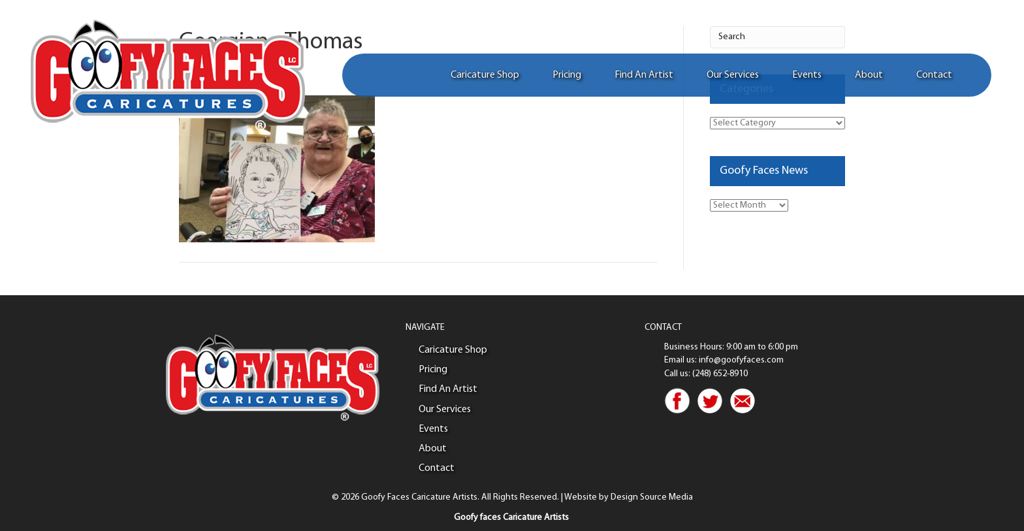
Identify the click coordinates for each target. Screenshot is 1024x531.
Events (807, 75)
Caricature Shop (485, 75)
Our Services (733, 75)
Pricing (566, 75)
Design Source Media (652, 497)
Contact (934, 75)
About (869, 75)
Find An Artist (644, 75)
